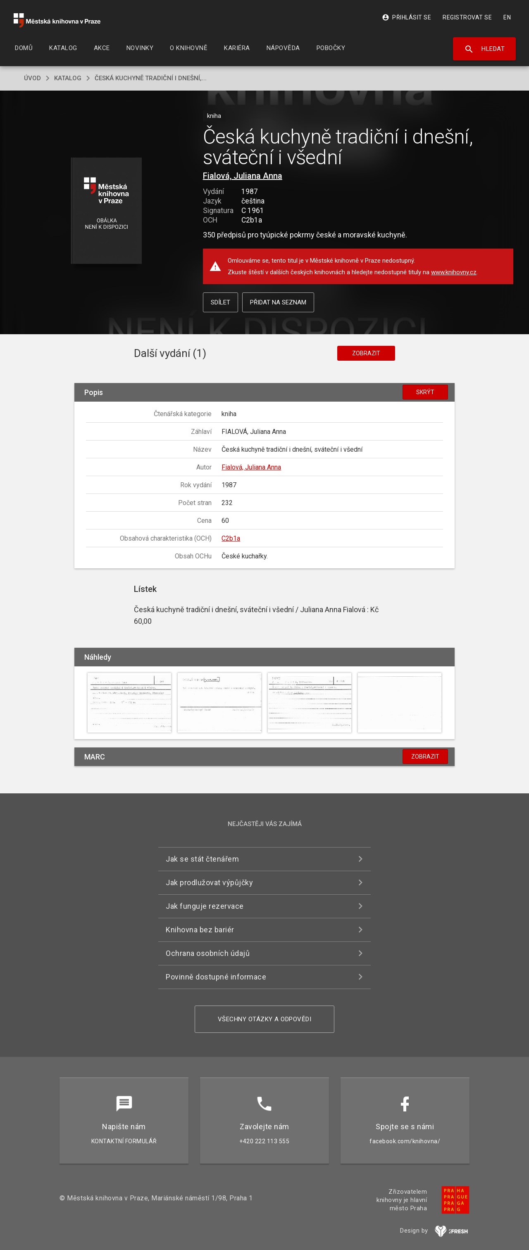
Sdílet (220, 302)
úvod (32, 78)
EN (507, 17)
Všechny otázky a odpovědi (265, 1019)
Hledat (484, 49)
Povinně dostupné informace (216, 976)
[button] (106, 211)
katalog (67, 78)
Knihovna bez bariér (200, 929)
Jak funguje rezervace (205, 906)
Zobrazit (366, 353)
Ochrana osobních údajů (208, 953)
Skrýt (425, 392)
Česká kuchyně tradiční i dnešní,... (151, 78)
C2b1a (231, 538)
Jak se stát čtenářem (202, 859)
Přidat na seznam (278, 302)
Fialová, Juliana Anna (242, 176)
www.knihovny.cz (454, 272)
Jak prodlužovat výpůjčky (209, 882)
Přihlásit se (406, 17)
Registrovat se (467, 17)
